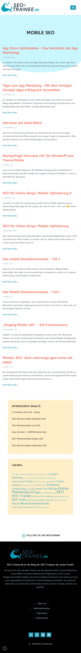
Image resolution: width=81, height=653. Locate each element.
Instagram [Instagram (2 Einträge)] (35, 485)
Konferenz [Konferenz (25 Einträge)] (53, 485)
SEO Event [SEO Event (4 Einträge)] (36, 496)
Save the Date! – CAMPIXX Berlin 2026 (29, 432)
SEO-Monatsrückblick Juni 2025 (26, 425)
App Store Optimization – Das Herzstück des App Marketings (40, 51)
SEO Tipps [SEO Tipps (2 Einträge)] (65, 497)
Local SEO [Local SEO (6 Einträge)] (30, 489)
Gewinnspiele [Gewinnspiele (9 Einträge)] (18, 482)
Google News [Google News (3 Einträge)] (51, 482)
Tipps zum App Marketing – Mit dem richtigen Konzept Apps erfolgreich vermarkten (37, 88)
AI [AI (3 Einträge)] (12, 474)
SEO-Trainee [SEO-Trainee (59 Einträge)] (21, 496)
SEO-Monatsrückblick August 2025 (27, 439)
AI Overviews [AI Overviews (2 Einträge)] (23, 474)
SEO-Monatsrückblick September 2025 (29, 445)
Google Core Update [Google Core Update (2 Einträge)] (40, 482)
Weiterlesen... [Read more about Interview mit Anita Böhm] (10, 145)
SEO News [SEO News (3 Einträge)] (58, 496)
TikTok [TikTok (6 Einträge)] (36, 507)
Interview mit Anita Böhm (22, 123)
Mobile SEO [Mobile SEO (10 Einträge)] (42, 489)
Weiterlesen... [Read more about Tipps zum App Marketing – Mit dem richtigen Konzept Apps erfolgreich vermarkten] (10, 112)
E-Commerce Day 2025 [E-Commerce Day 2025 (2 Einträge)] (40, 478)
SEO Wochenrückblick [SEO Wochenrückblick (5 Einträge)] (35, 500)
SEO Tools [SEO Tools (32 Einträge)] (19, 500)
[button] (4, 648)
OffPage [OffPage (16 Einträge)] (52, 489)
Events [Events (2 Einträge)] (54, 478)
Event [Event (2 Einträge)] (49, 478)
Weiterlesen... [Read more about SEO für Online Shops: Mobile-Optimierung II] (10, 216)
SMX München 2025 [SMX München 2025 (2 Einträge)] (61, 500)
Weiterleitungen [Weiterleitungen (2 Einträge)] (44, 507)
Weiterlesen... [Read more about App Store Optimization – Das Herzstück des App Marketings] (10, 75)
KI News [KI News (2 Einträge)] (43, 485)
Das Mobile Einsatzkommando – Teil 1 (31, 292)
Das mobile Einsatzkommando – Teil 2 (31, 259)
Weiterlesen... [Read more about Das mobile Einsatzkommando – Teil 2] (10, 282)
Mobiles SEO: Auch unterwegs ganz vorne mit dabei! (37, 360)
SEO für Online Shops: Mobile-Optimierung (36, 226)
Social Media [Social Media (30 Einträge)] (20, 503)
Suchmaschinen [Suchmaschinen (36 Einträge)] (39, 503)
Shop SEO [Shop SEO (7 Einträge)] (49, 500)
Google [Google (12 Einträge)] (29, 482)
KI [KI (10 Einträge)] (39, 485)
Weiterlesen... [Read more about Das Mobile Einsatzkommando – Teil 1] (10, 314)
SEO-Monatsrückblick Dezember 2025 (29, 419)
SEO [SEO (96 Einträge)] (60, 492)
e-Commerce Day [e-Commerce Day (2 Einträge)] (28, 478)
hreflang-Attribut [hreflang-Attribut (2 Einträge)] (26, 485)
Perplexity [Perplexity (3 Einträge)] (48, 493)
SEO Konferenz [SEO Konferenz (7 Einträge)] (47, 496)
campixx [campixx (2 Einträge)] (36, 474)
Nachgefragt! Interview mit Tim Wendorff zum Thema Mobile (38, 158)
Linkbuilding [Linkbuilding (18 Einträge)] (19, 489)
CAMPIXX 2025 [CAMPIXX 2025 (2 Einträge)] (44, 474)
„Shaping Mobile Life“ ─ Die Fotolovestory (35, 325)
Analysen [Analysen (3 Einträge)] (31, 474)
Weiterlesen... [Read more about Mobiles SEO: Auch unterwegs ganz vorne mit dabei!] (10, 385)
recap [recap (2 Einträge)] (54, 493)
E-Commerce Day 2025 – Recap (26, 412)
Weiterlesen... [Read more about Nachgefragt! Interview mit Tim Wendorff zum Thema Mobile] (10, 183)
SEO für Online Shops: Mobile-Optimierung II (37, 193)
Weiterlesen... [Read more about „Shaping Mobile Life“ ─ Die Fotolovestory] (10, 347)
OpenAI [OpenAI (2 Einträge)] (42, 493)
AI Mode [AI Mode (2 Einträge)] (16, 474)
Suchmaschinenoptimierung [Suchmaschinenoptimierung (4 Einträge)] (22, 507)
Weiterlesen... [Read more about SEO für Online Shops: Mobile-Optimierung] (10, 249)
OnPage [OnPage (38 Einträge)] (34, 492)
